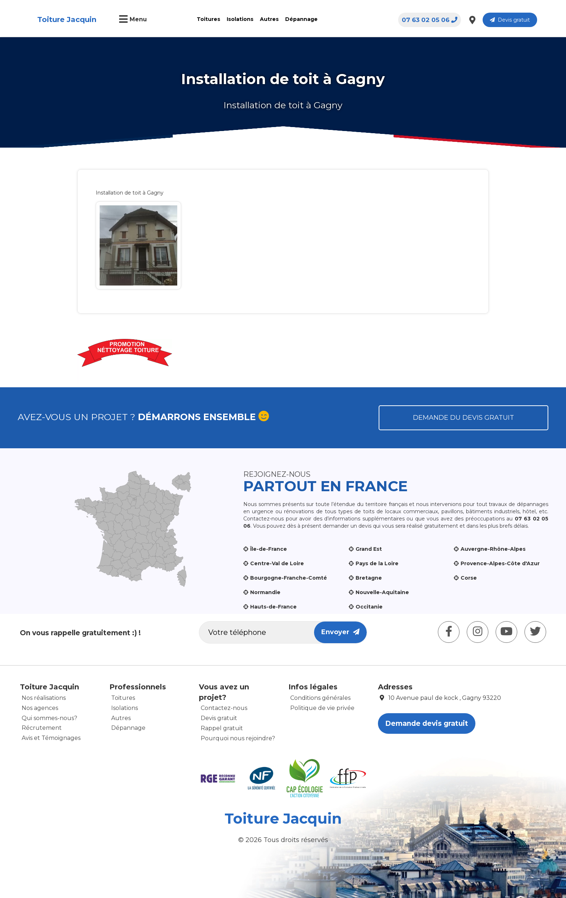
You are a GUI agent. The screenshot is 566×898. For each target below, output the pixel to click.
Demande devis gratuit (426, 723)
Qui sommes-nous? (49, 718)
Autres (269, 19)
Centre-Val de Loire (277, 563)
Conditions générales (320, 697)
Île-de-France (268, 549)
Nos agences (40, 708)
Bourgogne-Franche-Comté (288, 578)
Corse (469, 578)
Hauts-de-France (273, 606)
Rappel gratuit (222, 728)
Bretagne (369, 578)
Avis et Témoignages (51, 737)
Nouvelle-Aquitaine (382, 592)
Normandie (265, 592)
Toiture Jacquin (66, 19)
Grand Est (369, 549)
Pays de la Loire (377, 563)
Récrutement (42, 727)
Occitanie (369, 606)
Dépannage (301, 19)
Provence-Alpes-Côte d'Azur (500, 563)
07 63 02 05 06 (429, 19)
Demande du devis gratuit (463, 418)
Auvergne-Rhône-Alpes (493, 549)
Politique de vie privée (322, 708)
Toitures (208, 19)
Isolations (240, 19)
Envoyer (340, 632)
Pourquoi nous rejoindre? (238, 738)
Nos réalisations (44, 697)
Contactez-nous (224, 708)
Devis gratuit (510, 20)
